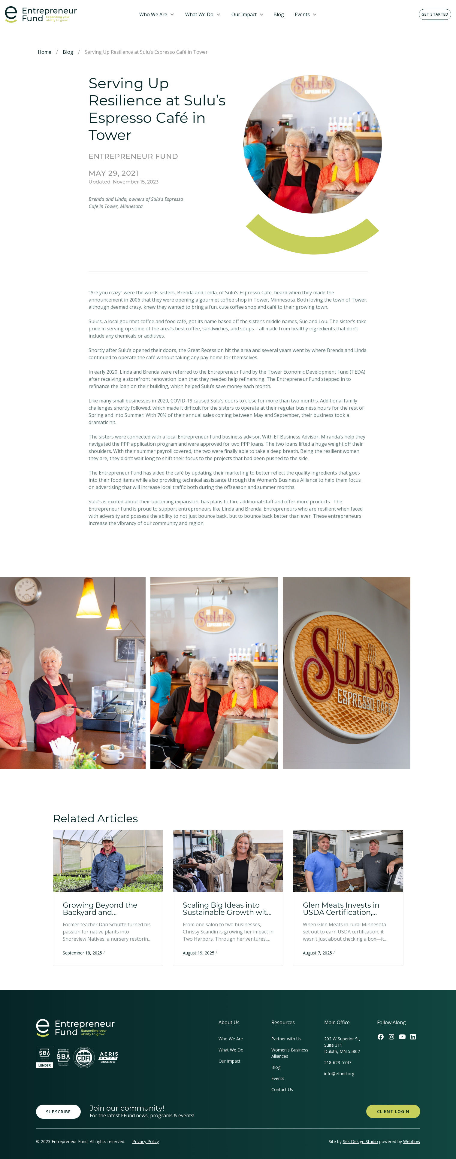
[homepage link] (75, 1028)
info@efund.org (339, 1073)
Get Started (434, 14)
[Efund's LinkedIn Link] (413, 1036)
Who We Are (153, 14)
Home (44, 52)
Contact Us (282, 1089)
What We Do (199, 14)
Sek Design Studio (360, 1141)
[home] (67, 14)
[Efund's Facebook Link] (380, 1036)
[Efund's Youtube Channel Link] (402, 1036)
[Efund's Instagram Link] (391, 1036)
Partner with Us (286, 1039)
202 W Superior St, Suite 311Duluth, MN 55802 (342, 1045)
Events (302, 14)
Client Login (393, 1111)
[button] (156, 14)
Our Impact (244, 14)
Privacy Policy (145, 1141)
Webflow (411, 1141)
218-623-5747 (337, 1062)
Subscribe (58, 1112)
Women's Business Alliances (289, 1053)
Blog (278, 14)
